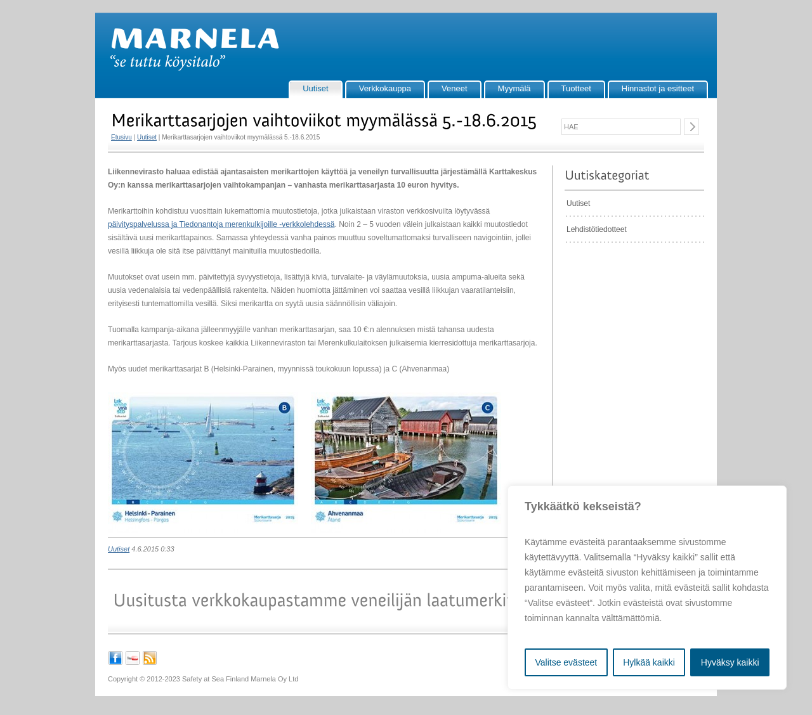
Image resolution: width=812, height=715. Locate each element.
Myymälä (514, 88)
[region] (647, 588)
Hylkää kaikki (649, 662)
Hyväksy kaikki (730, 662)
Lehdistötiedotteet (596, 229)
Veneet (455, 88)
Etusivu (121, 137)
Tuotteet (576, 88)
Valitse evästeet (566, 662)
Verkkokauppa (385, 88)
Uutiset (315, 88)
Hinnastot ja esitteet (658, 88)
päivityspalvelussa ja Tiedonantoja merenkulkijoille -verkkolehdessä (221, 224)
